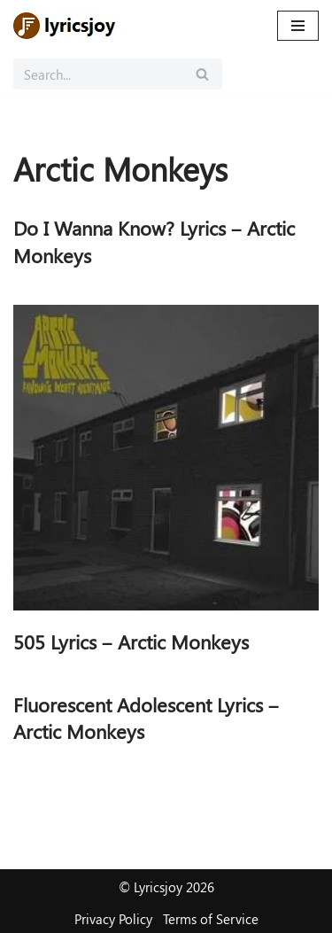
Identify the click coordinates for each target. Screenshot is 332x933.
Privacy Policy (113, 919)
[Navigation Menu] (298, 26)
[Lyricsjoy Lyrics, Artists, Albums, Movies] (66, 25)
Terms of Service (211, 919)
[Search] (97, 73)
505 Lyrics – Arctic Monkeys (131, 641)
